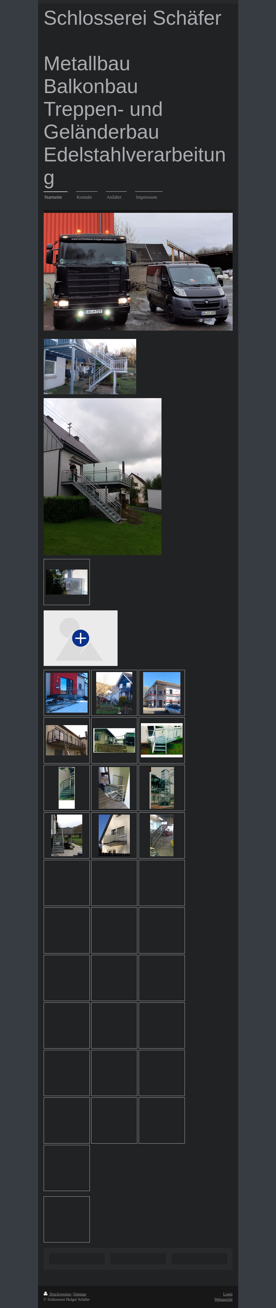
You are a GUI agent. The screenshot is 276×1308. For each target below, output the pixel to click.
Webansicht (224, 1299)
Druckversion (58, 1294)
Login (227, 1294)
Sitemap (79, 1294)
